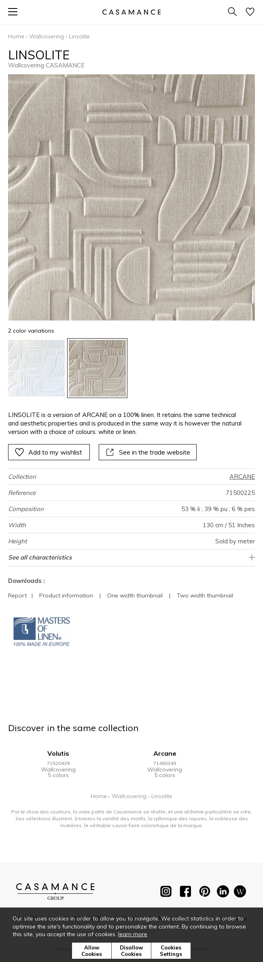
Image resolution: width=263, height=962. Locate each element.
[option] (36, 368)
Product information (66, 595)
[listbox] (131, 368)
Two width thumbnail (205, 595)
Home (16, 36)
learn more (132, 934)
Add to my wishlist (48, 452)
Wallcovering (46, 36)
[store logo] (131, 12)
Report (17, 595)
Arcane (164, 753)
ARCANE (242, 476)
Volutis (58, 753)
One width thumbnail (135, 595)
